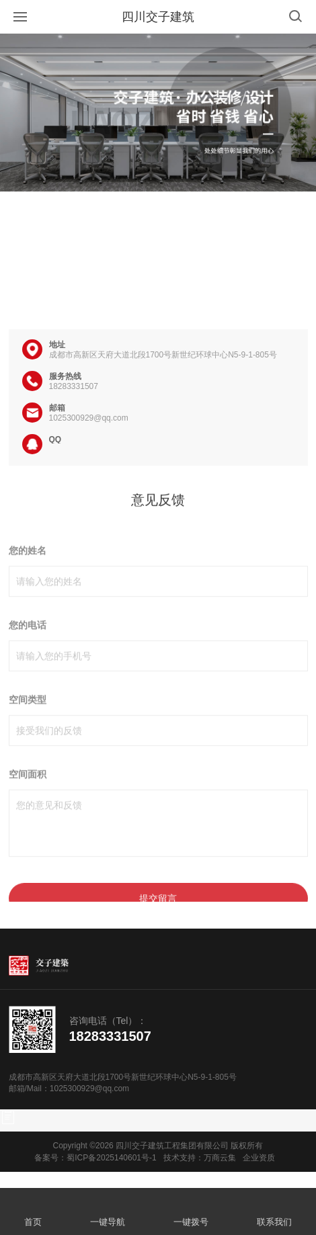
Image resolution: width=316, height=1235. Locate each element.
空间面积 (27, 797)
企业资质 (259, 1157)
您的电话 (27, 647)
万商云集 (220, 1157)
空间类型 (27, 722)
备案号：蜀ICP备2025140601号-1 (95, 1157)
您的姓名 (27, 573)
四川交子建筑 (158, 17)
